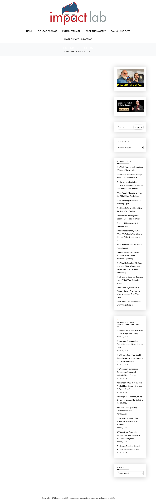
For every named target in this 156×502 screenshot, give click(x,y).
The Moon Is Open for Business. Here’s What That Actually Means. (130, 280)
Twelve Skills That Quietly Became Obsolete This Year (128, 217)
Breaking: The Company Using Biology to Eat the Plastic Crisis (130, 398)
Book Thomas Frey (96, 31)
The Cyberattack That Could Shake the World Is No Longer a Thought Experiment (130, 358)
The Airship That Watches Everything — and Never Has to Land (130, 344)
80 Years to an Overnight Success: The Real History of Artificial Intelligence (128, 435)
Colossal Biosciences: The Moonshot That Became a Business (127, 421)
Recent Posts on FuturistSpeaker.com (128, 324)
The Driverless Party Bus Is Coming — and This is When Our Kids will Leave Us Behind (130, 185)
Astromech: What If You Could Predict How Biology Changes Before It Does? (129, 386)
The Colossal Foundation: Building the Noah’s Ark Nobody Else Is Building (127, 372)
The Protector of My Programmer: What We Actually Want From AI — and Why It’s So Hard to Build (129, 235)
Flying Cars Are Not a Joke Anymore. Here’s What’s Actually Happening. (128, 255)
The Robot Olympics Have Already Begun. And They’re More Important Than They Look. (128, 292)
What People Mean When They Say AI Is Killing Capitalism (130, 194)
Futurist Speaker (71, 31)
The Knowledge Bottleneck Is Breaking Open (129, 202)
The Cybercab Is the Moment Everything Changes (129, 303)
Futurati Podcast (47, 31)
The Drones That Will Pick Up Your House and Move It (129, 176)
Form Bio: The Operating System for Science (127, 409)
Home (29, 31)
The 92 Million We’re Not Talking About (127, 224)
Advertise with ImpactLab (78, 39)
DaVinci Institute (120, 31)
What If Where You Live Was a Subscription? (129, 246)
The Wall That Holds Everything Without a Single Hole (130, 168)
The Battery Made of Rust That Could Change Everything (130, 331)
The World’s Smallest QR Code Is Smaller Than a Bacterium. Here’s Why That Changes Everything (129, 268)
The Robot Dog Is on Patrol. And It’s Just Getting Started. (129, 447)
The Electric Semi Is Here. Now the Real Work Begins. (129, 209)
